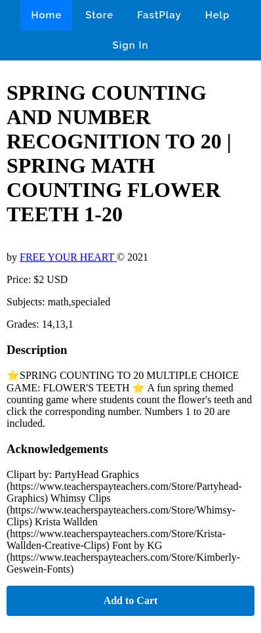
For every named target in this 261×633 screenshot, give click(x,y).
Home (46, 15)
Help (217, 15)
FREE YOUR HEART (68, 257)
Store (99, 15)
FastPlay (159, 15)
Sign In (131, 45)
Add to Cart (131, 600)
